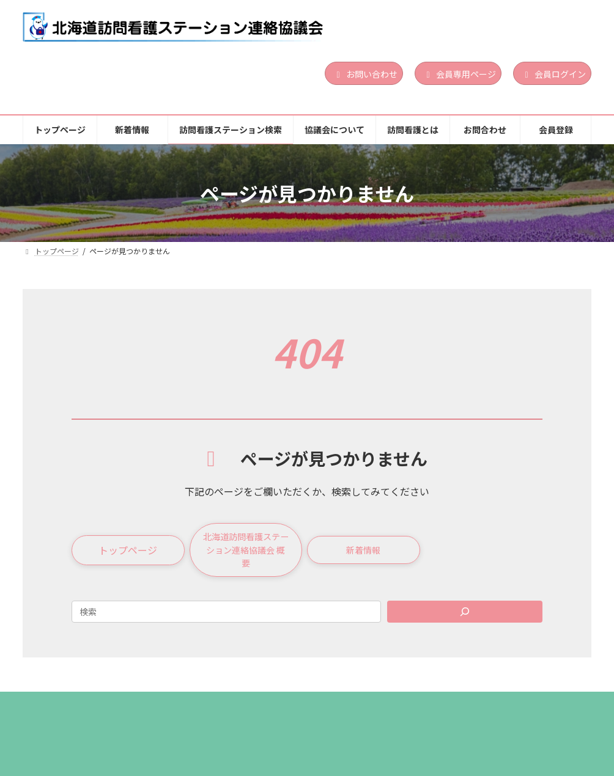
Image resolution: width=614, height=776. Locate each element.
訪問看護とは (425, 711)
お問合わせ (502, 711)
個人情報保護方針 (70, 720)
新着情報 (134, 711)
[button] (128, 553)
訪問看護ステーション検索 (231, 711)
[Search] (464, 618)
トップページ (62, 711)
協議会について (341, 711)
